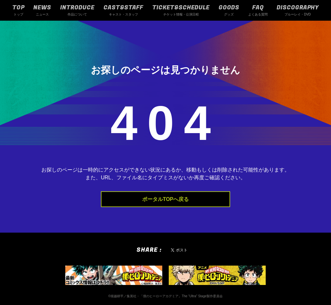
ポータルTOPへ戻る (165, 199)
